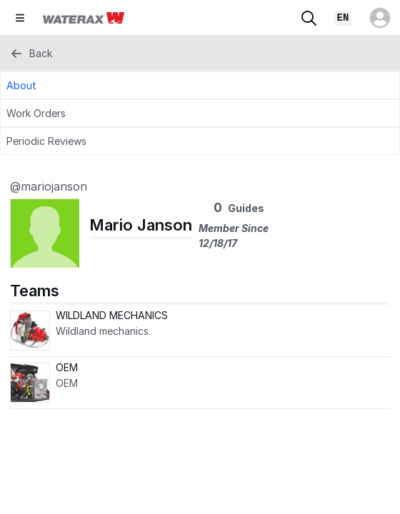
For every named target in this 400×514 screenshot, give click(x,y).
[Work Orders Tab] (200, 113)
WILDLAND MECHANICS (112, 315)
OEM (67, 367)
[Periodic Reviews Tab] (200, 141)
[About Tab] (200, 85)
